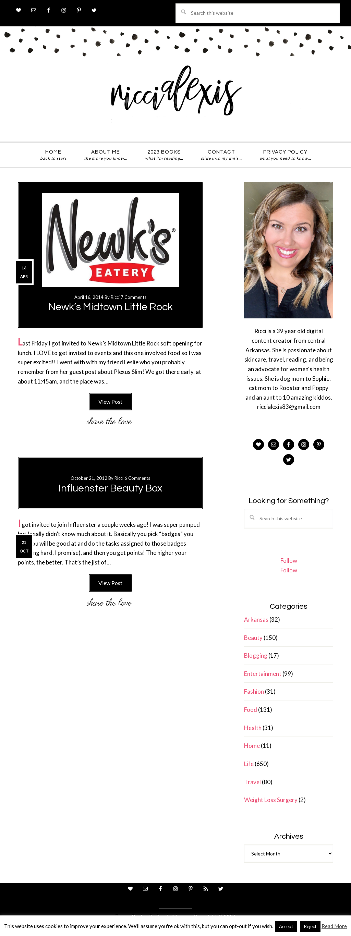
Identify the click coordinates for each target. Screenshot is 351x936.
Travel (252, 782)
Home (252, 745)
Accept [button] (286, 926)
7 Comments (133, 297)
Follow (288, 560)
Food (250, 709)
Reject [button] (310, 926)
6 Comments (137, 478)
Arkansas (256, 619)
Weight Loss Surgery (271, 799)
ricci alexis (175, 97)
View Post (110, 401)
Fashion (254, 691)
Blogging (255, 655)
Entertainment (262, 673)
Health (253, 727)
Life (249, 763)
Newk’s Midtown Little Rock (110, 307)
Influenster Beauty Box (110, 488)
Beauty (253, 637)
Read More (334, 926)
